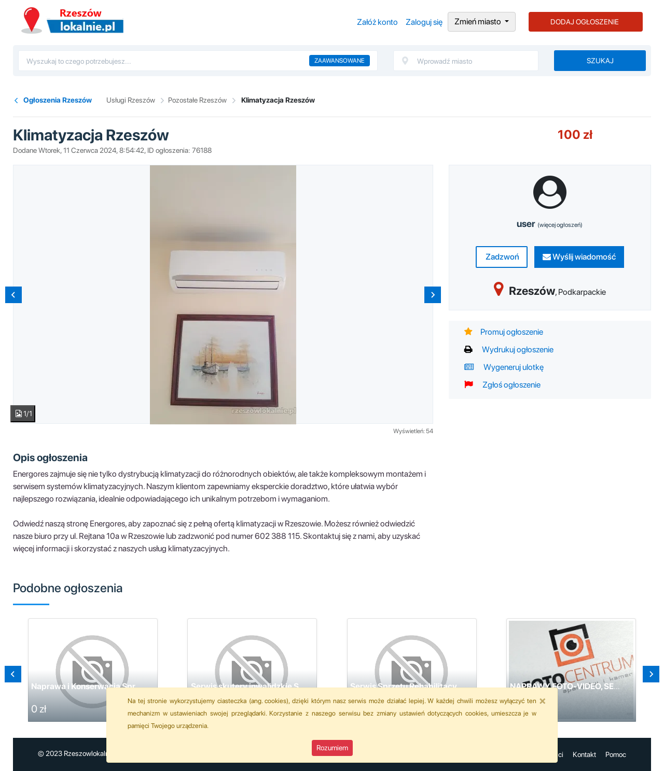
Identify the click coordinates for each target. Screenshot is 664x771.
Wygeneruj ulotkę (504, 367)
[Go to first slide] (651, 674)
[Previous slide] (13, 295)
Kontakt (584, 754)
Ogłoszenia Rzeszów (72, 20)
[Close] (542, 700)
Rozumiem (332, 748)
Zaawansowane (339, 60)
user (550, 223)
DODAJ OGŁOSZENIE (584, 22)
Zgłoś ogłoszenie (502, 385)
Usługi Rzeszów (130, 100)
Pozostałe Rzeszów (197, 100)
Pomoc (615, 754)
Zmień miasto (478, 21)
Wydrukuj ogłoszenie (509, 349)
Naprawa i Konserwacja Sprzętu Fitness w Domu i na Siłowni (144, 686)
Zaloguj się (424, 22)
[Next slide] (432, 295)
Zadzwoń (501, 257)
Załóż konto (377, 22)
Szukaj (600, 60)
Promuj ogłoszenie (503, 332)
